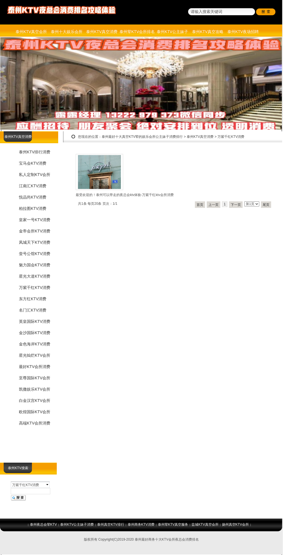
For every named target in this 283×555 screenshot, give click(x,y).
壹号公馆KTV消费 (34, 253)
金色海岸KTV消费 (34, 344)
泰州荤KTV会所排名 (137, 31)
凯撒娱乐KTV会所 (34, 389)
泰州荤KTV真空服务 (173, 524)
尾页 (266, 205)
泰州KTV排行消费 (34, 152)
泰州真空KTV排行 (110, 524)
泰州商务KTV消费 (141, 524)
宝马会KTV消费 (32, 163)
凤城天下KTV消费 (34, 242)
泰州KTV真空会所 (31, 31)
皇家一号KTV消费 (34, 219)
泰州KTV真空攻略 (207, 31)
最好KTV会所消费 (34, 366)
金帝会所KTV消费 (34, 231)
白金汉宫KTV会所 (34, 400)
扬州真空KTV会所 (235, 524)
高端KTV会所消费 (34, 423)
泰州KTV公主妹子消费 (77, 524)
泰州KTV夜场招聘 (243, 31)
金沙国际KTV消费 (34, 332)
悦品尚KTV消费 (32, 197)
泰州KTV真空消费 (101, 31)
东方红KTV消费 (32, 299)
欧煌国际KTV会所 (34, 412)
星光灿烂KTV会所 (34, 355)
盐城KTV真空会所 (204, 524)
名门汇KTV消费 (32, 310)
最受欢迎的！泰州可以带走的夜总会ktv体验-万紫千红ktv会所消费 (125, 195)
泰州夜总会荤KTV (43, 524)
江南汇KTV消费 (32, 186)
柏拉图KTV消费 (32, 208)
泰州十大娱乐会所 (66, 31)
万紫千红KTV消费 (230, 137)
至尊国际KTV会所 (34, 378)
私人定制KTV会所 (34, 174)
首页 (200, 205)
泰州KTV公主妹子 (172, 31)
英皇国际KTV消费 (34, 321)
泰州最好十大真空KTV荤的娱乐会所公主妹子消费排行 (142, 137)
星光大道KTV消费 (34, 276)
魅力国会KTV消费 (34, 265)
